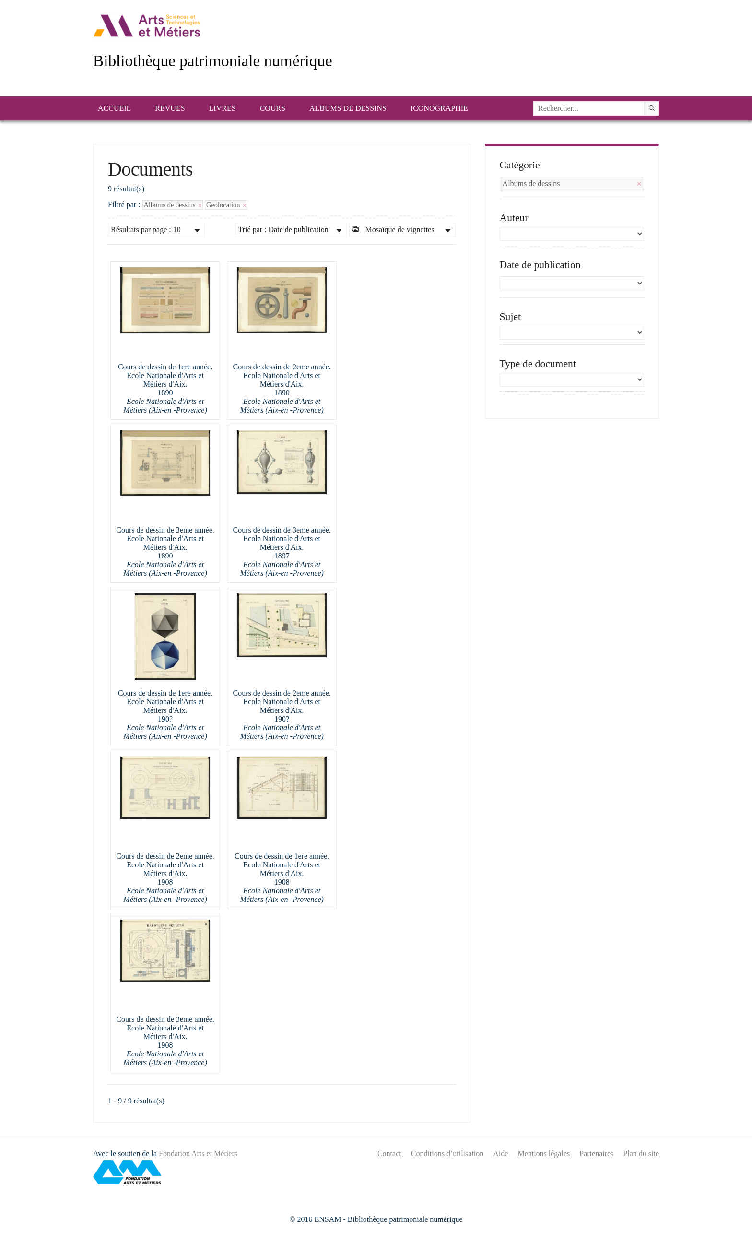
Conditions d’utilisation (447, 1153)
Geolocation (226, 205)
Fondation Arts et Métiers (198, 1153)
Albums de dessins (348, 108)
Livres (222, 108)
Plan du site (641, 1153)
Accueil (114, 108)
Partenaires (596, 1153)
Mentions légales (543, 1153)
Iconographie (439, 108)
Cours (272, 108)
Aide (500, 1153)
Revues (170, 108)
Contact (389, 1153)
